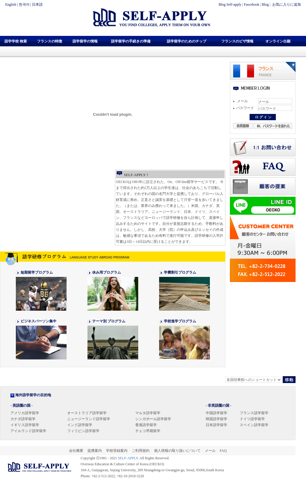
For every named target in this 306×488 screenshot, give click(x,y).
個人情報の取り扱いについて (177, 451)
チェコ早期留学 (147, 431)
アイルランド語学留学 (28, 431)
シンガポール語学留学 (153, 419)
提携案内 (94, 451)
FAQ (223, 451)
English (10, 4)
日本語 (37, 4)
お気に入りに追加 (286, 4)
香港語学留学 (146, 425)
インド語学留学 (79, 425)
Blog (265, 4)
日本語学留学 (216, 425)
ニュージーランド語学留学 (88, 419)
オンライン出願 (277, 41)
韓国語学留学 (216, 419)
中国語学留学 (216, 413)
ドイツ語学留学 (252, 419)
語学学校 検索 (15, 41)
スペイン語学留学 (254, 425)
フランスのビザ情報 (237, 41)
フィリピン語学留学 (83, 431)
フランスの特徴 (49, 41)
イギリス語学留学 (24, 425)
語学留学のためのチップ (186, 41)
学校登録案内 (116, 451)
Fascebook (251, 4)
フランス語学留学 (254, 413)
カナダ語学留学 (23, 419)
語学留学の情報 (85, 41)
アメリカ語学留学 (24, 413)
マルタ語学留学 (147, 413)
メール (210, 451)
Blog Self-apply (230, 4)
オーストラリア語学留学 (87, 413)
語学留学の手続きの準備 (130, 41)
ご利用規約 (141, 451)
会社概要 (76, 451)
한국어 (24, 4)
